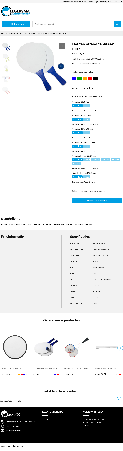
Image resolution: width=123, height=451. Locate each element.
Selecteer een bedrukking (87, 97)
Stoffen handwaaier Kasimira (106, 369)
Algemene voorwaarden (92, 424)
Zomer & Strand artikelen (36, 33)
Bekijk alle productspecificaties (86, 63)
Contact (45, 421)
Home (3, 33)
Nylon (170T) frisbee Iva (11, 369)
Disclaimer (87, 427)
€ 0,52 (101, 375)
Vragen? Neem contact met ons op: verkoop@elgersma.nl (84, 2)
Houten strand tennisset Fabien (45, 369)
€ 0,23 (8, 375)
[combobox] (73, 24)
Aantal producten (83, 88)
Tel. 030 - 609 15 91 (114, 2)
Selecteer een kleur (83, 72)
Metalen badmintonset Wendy (76, 369)
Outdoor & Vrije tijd (15, 33)
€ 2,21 (39, 375)
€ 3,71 (70, 375)
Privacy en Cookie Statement (94, 421)
